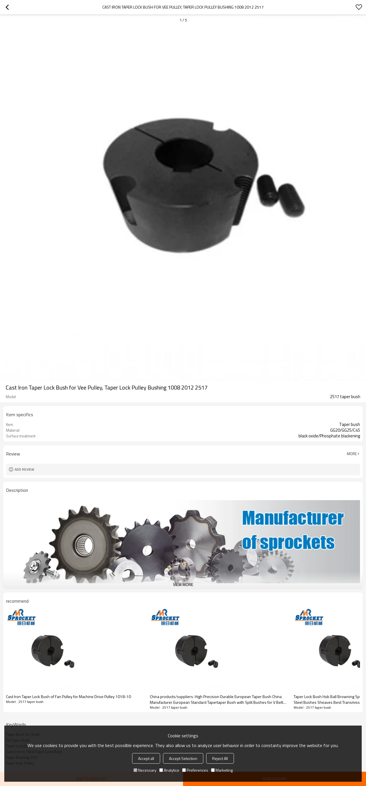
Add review (24, 469)
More (352, 454)
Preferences (195, 770)
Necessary (145, 770)
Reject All (220, 758)
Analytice (169, 770)
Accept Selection (183, 758)
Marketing (222, 770)
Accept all (146, 758)
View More (183, 584)
